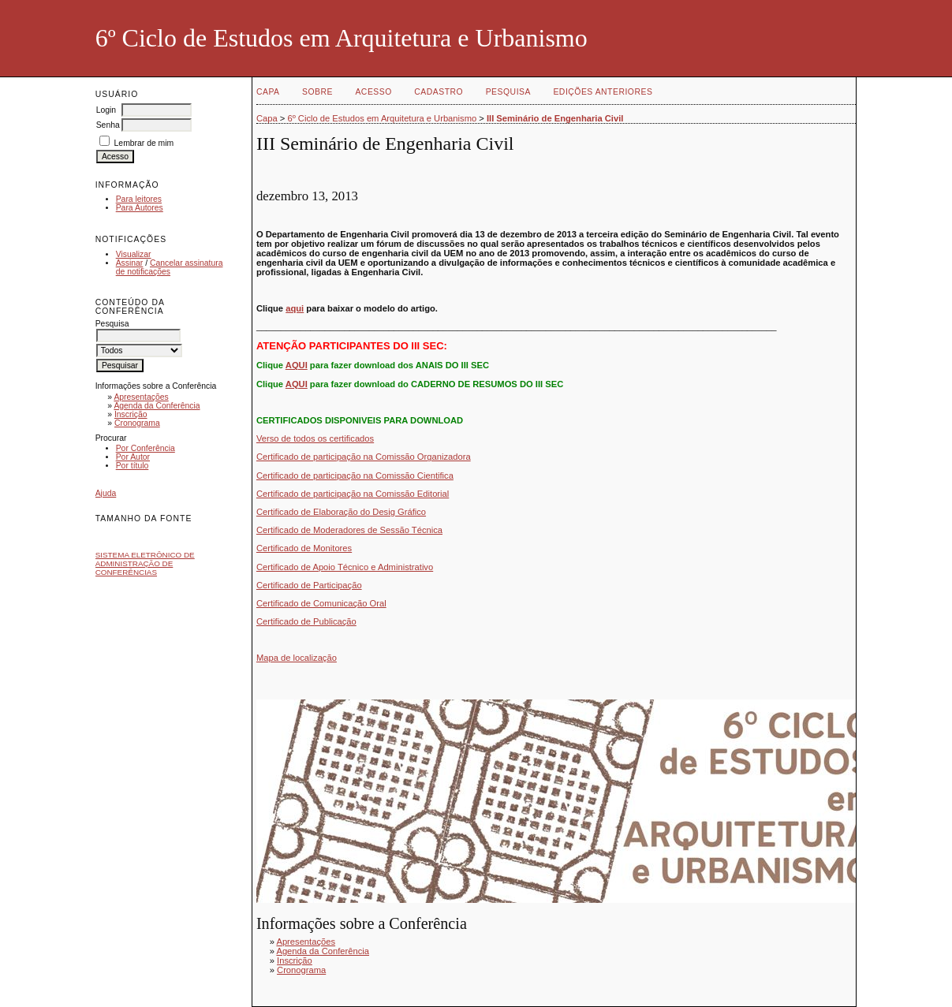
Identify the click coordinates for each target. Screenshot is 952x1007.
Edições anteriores (602, 92)
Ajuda (106, 493)
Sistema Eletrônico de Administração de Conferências (145, 563)
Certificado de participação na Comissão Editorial (352, 493)
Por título (132, 465)
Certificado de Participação (309, 585)
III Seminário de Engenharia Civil (555, 118)
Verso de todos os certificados (315, 438)
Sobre (317, 92)
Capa (268, 92)
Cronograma (137, 423)
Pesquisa (508, 92)
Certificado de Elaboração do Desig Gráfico (341, 512)
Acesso (373, 92)
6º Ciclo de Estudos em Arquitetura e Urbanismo (381, 118)
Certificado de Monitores (304, 548)
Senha (108, 125)
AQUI (297, 365)
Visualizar (133, 254)
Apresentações (141, 397)
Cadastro (438, 92)
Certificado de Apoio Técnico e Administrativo (344, 567)
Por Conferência (145, 448)
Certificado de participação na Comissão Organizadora (363, 456)
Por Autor (133, 457)
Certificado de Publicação (306, 621)
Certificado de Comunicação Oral (321, 603)
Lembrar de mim (144, 143)
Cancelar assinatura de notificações (169, 267)
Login (106, 110)
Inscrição (130, 414)
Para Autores (139, 207)
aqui (295, 308)
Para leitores (139, 199)
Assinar (130, 263)
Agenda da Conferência (157, 405)
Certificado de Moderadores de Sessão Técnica (349, 530)
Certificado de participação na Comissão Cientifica (355, 475)
